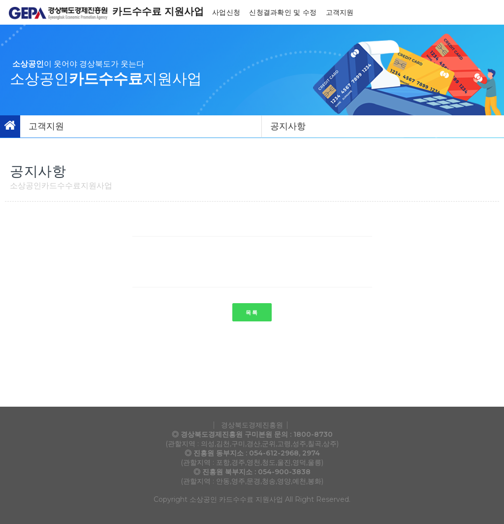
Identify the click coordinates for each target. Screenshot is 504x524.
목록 (252, 312)
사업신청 (227, 12)
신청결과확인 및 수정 (283, 12)
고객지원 (341, 12)
